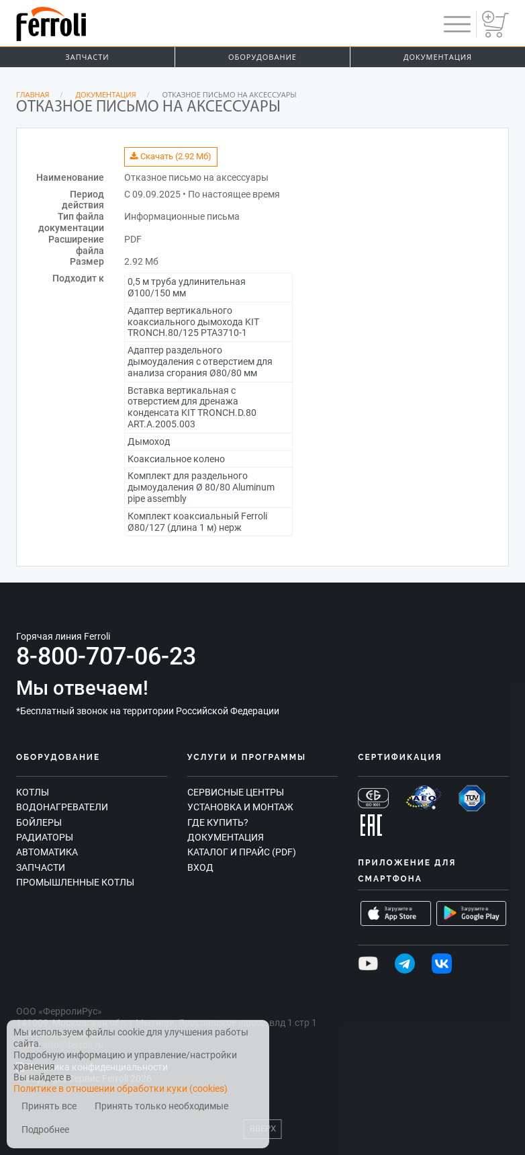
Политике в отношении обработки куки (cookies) (120, 1088)
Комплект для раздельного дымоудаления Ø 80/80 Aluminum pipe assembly (201, 487)
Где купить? (217, 822)
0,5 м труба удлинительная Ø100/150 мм (187, 287)
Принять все (49, 1106)
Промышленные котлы (75, 882)
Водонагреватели (62, 807)
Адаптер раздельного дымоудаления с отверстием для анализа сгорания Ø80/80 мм (200, 361)
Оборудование (262, 57)
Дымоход (149, 441)
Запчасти (87, 57)
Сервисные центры (235, 792)
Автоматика (47, 852)
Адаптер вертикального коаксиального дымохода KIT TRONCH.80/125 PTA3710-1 (193, 322)
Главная (33, 94)
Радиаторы (44, 837)
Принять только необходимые (161, 1106)
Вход (200, 867)
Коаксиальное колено (176, 459)
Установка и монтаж (240, 807)
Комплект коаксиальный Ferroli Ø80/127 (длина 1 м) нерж (197, 522)
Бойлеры (39, 822)
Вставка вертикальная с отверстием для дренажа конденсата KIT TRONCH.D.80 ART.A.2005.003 (192, 407)
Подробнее (45, 1130)
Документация (437, 57)
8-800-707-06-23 (106, 656)
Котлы (32, 792)
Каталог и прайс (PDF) (241, 852)
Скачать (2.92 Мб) (170, 156)
